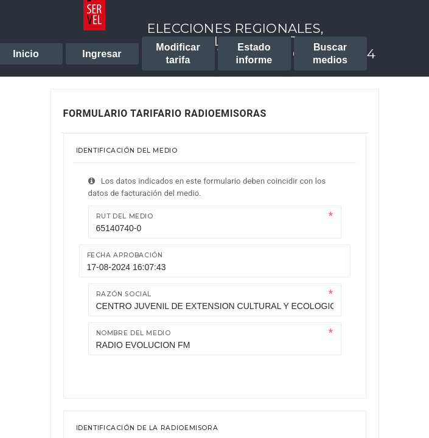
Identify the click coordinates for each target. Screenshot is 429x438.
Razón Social (124, 294)
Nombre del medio (133, 333)
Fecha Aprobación (125, 255)
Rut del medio (124, 216)
